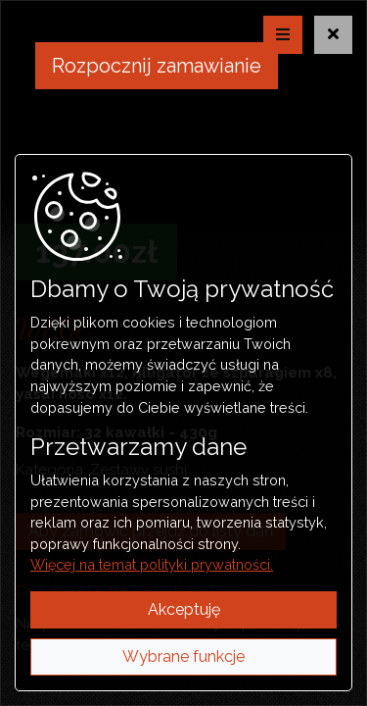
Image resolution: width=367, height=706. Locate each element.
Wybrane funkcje (183, 656)
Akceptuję (184, 609)
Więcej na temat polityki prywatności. (151, 564)
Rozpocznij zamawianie (156, 65)
